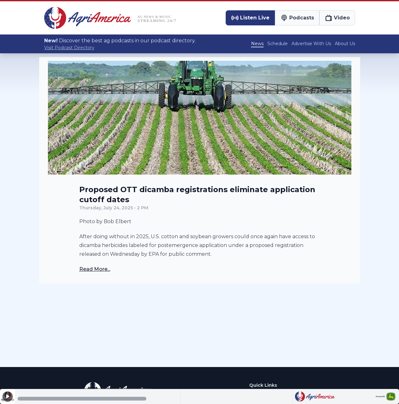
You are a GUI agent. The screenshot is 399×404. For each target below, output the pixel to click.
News (257, 43)
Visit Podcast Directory (69, 47)
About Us (345, 43)
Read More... (94, 269)
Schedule (277, 43)
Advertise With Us (311, 43)
